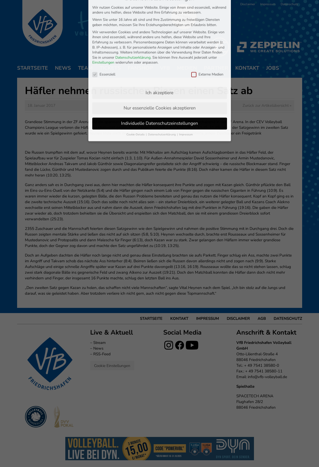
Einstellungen (103, 16)
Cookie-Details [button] (135, 88)
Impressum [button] (186, 88)
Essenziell (103, 28)
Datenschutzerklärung (133, 11)
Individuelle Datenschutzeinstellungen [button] (159, 77)
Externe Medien (207, 28)
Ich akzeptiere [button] (159, 46)
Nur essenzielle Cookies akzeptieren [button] (160, 62)
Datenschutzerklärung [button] (162, 88)
